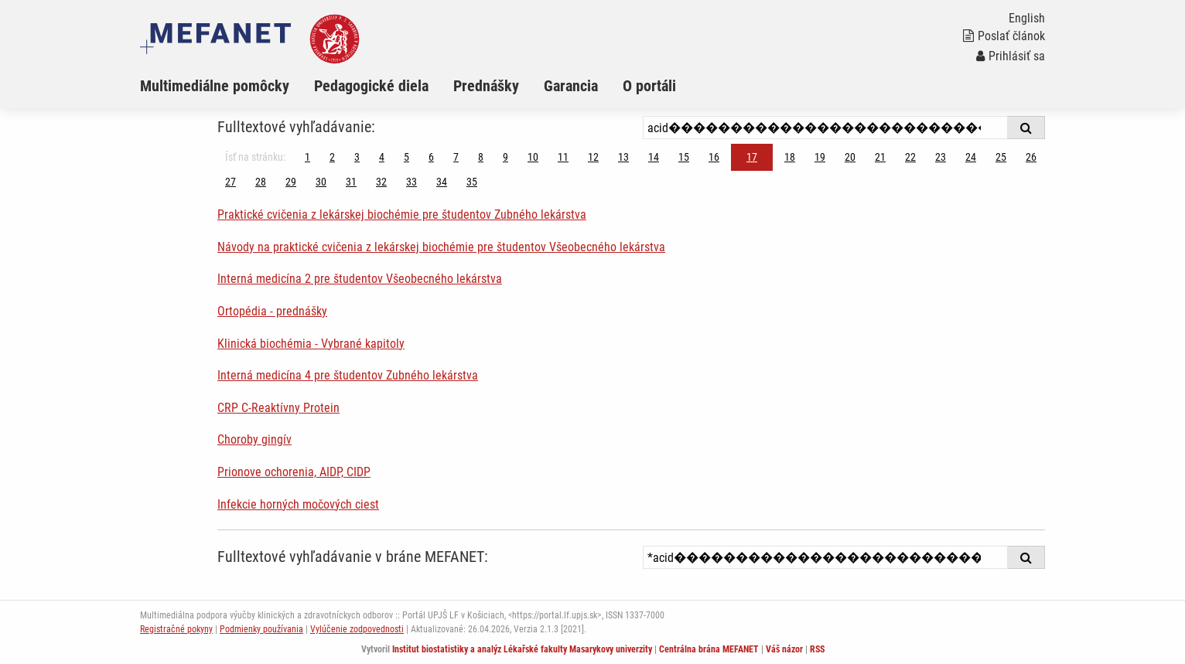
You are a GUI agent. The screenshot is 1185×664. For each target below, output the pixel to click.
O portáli (649, 86)
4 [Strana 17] (381, 157)
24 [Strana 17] (970, 157)
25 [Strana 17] (1000, 157)
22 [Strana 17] (910, 157)
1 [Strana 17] (307, 157)
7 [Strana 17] (456, 157)
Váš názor (784, 649)
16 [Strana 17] (714, 157)
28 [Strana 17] (260, 181)
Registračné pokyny (176, 629)
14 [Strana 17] (653, 157)
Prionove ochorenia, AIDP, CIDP (294, 472)
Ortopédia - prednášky (272, 311)
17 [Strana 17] (751, 157)
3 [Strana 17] (357, 157)
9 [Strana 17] (505, 157)
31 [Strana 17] (351, 181)
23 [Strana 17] (940, 157)
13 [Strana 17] (623, 157)
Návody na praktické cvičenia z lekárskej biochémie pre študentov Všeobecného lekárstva (441, 247)
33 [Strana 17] (411, 181)
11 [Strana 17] (563, 157)
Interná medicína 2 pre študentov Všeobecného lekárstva (359, 278)
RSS (817, 649)
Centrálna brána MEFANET (709, 649)
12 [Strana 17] (593, 157)
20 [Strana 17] (850, 157)
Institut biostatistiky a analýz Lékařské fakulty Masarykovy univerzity (522, 649)
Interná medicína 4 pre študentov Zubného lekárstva (347, 375)
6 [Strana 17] (431, 157)
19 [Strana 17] (819, 157)
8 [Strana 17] (480, 157)
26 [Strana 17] (1031, 157)
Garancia (571, 86)
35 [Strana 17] (471, 181)
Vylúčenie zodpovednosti (357, 629)
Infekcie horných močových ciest (298, 504)
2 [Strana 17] (332, 157)
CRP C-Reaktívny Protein (278, 407)
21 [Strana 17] (880, 157)
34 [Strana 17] (441, 181)
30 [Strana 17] (321, 181)
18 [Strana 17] (789, 157)
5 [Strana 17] (406, 157)
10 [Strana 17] (533, 157)
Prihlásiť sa (1010, 56)
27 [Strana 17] (230, 181)
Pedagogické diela (371, 86)
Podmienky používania (261, 629)
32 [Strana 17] (381, 181)
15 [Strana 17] (683, 157)
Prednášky (486, 86)
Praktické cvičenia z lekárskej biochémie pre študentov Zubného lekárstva (401, 214)
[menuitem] (227, 86)
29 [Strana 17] (290, 181)
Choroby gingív (254, 439)
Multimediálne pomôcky (214, 86)
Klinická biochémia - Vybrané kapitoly (311, 343)
